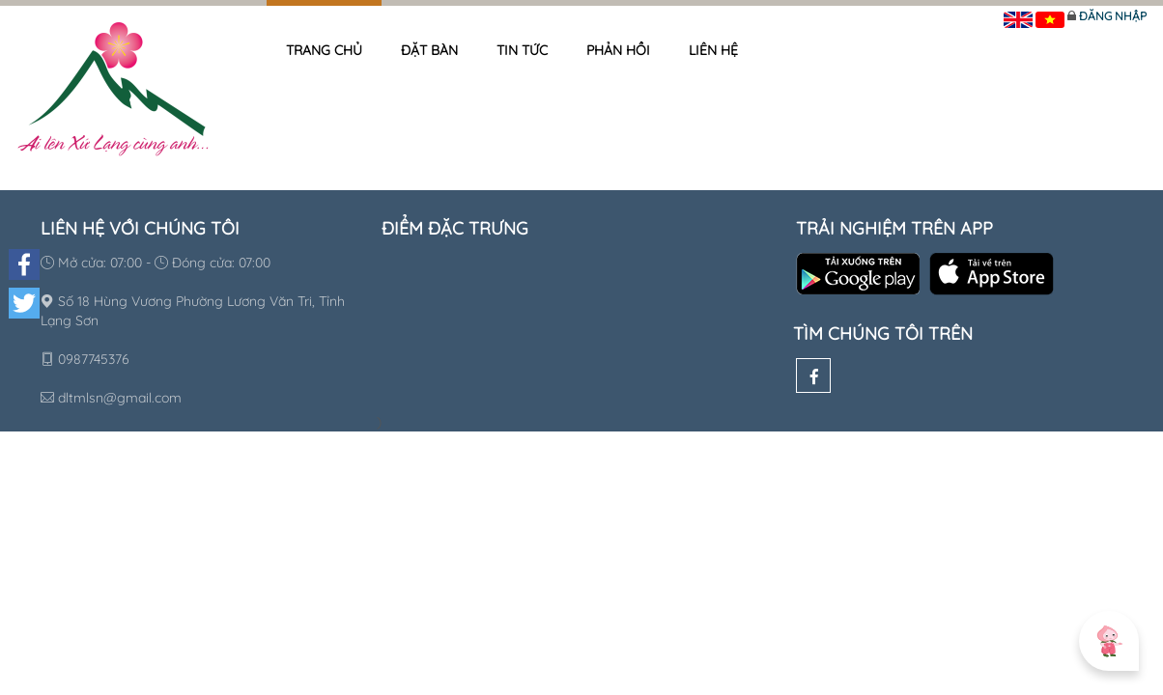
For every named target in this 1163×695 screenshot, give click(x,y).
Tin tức (522, 50)
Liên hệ (713, 50)
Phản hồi (618, 50)
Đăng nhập (1113, 16)
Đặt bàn (429, 50)
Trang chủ (324, 50)
